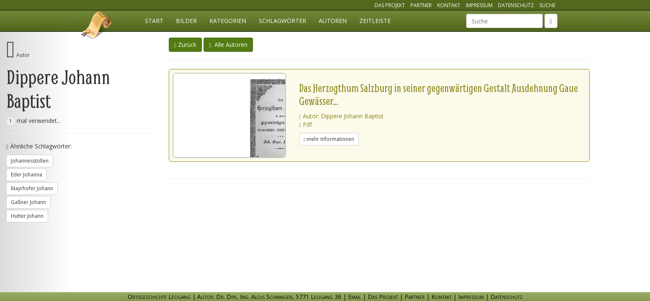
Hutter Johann (27, 215)
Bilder (186, 21)
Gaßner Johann (28, 202)
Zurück (185, 44)
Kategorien (227, 21)
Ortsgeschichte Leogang (96, 26)
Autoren (333, 21)
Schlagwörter (282, 21)
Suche (547, 5)
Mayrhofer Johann (32, 188)
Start (154, 21)
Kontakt (448, 5)
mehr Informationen (329, 139)
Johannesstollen (30, 160)
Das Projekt (389, 5)
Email (354, 297)
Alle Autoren (228, 44)
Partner (421, 5)
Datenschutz (516, 5)
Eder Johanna (26, 174)
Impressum (479, 5)
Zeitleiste (375, 21)
